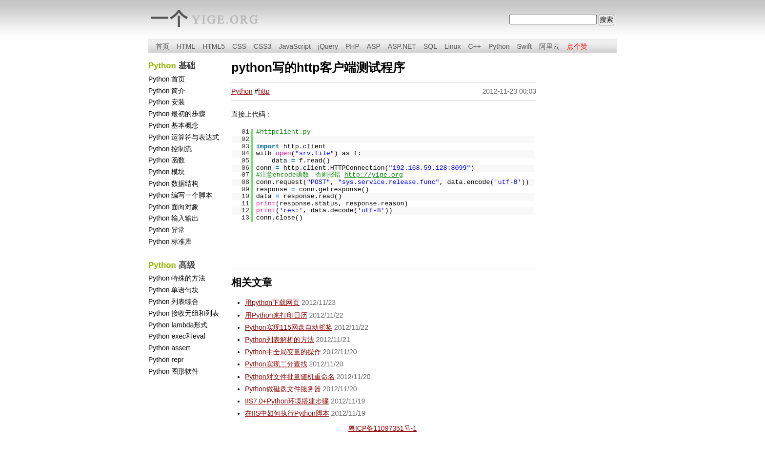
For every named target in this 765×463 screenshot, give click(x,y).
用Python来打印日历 (276, 315)
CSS (239, 46)
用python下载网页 (272, 302)
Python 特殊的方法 (176, 278)
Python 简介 (166, 91)
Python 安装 (166, 102)
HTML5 (213, 46)
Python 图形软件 (173, 371)
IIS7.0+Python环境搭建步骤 (287, 401)
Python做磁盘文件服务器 (283, 389)
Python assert (169, 348)
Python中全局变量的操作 (283, 352)
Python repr (165, 359)
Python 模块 (166, 172)
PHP (352, 46)
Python (499, 46)
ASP (374, 46)
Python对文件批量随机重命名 (290, 377)
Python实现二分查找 (276, 364)
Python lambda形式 (177, 325)
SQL (430, 46)
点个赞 (577, 46)
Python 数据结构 (173, 183)
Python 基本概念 (173, 125)
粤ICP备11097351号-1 (382, 428)
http (263, 91)
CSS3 (263, 46)
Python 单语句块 (173, 290)
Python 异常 (166, 230)
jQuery (328, 46)
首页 (162, 46)
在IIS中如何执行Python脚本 (287, 413)
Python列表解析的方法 (279, 339)
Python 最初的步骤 (176, 114)
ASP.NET (402, 46)
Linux (452, 46)
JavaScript (294, 46)
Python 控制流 (170, 149)
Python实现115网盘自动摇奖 (288, 327)
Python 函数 (166, 160)
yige (216, 19)
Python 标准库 (170, 241)
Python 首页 (166, 79)
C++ (474, 46)
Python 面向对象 (173, 207)
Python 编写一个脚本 (180, 195)
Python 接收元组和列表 (183, 313)
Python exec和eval (176, 336)
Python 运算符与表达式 (183, 137)
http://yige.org (373, 175)
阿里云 (549, 46)
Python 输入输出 (173, 218)
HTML (186, 46)
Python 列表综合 (173, 301)
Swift (524, 46)
